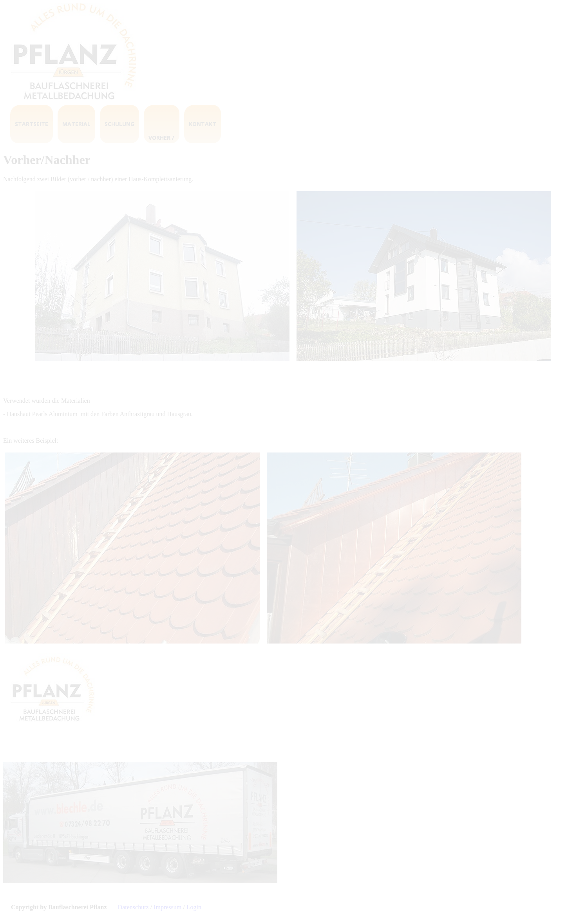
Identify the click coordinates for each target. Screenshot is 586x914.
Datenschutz (133, 907)
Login (193, 907)
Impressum (167, 907)
